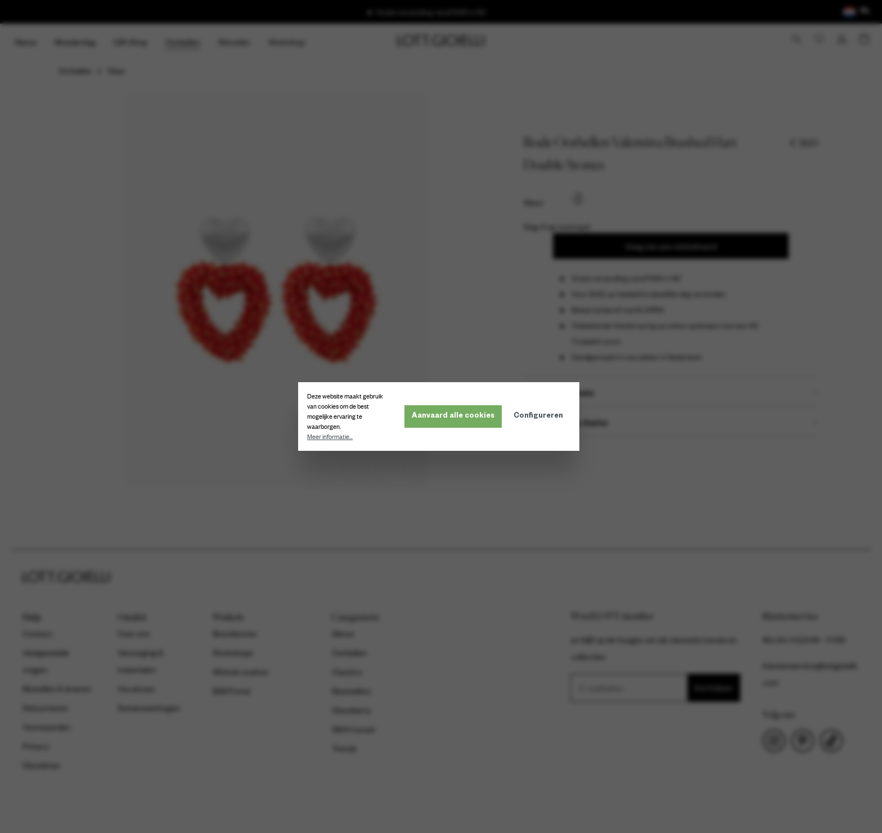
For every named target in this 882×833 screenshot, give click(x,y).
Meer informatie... (332, 436)
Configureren (540, 416)
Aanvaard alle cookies (455, 416)
